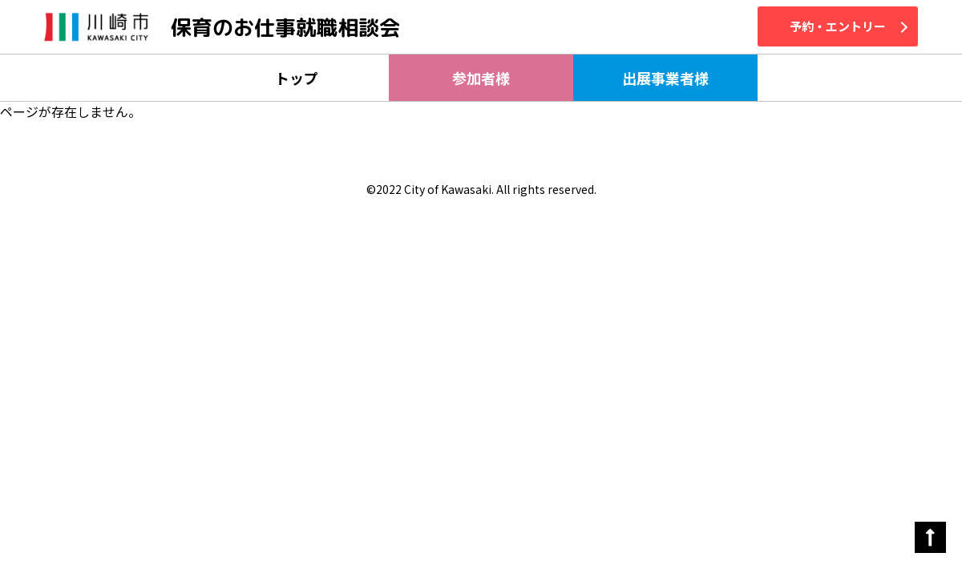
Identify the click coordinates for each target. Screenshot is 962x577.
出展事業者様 (665, 77)
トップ (296, 77)
